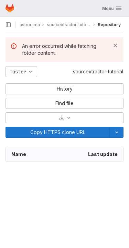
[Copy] (58, 132)
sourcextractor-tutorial (98, 71)
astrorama (30, 24)
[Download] (64, 117)
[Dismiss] (115, 45)
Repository (109, 24)
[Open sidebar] (8, 24)
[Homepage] (10, 8)
